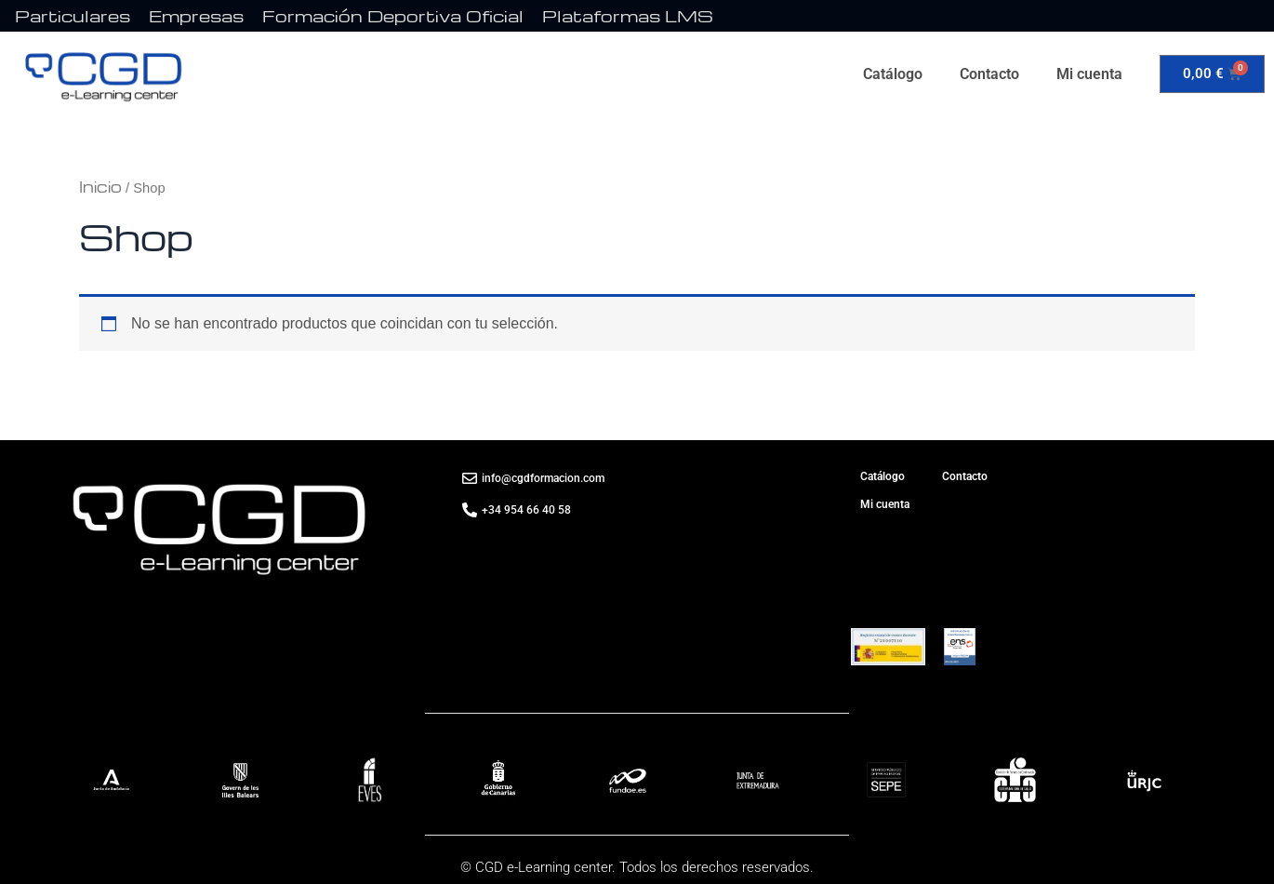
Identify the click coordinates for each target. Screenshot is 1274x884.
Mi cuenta (1089, 74)
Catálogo (892, 74)
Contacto (989, 74)
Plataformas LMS (627, 15)
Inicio (100, 186)
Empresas (196, 15)
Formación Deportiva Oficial (393, 15)
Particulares (72, 15)
